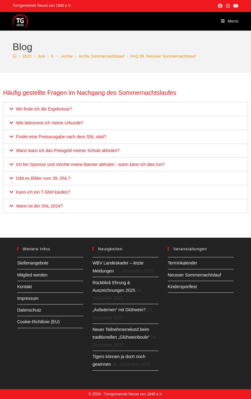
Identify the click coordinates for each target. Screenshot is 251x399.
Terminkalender (182, 262)
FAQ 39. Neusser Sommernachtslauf (163, 56)
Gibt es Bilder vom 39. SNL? (43, 178)
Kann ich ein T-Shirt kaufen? (43, 192)
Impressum (28, 298)
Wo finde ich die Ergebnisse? (44, 109)
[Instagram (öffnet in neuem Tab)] (228, 6)
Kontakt (24, 286)
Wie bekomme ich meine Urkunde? (49, 122)
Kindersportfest (182, 286)
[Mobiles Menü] (230, 21)
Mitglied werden (32, 274)
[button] (125, 109)
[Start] (15, 56)
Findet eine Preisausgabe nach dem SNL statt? (61, 136)
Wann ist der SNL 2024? (39, 206)
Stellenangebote (32, 262)
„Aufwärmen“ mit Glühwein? (119, 309)
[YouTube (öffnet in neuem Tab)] (235, 6)
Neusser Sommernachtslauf (194, 274)
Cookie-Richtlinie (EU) (38, 321)
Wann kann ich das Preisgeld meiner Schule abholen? (68, 150)
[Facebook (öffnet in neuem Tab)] (220, 6)
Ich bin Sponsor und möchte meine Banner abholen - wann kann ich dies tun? (90, 164)
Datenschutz (29, 310)
